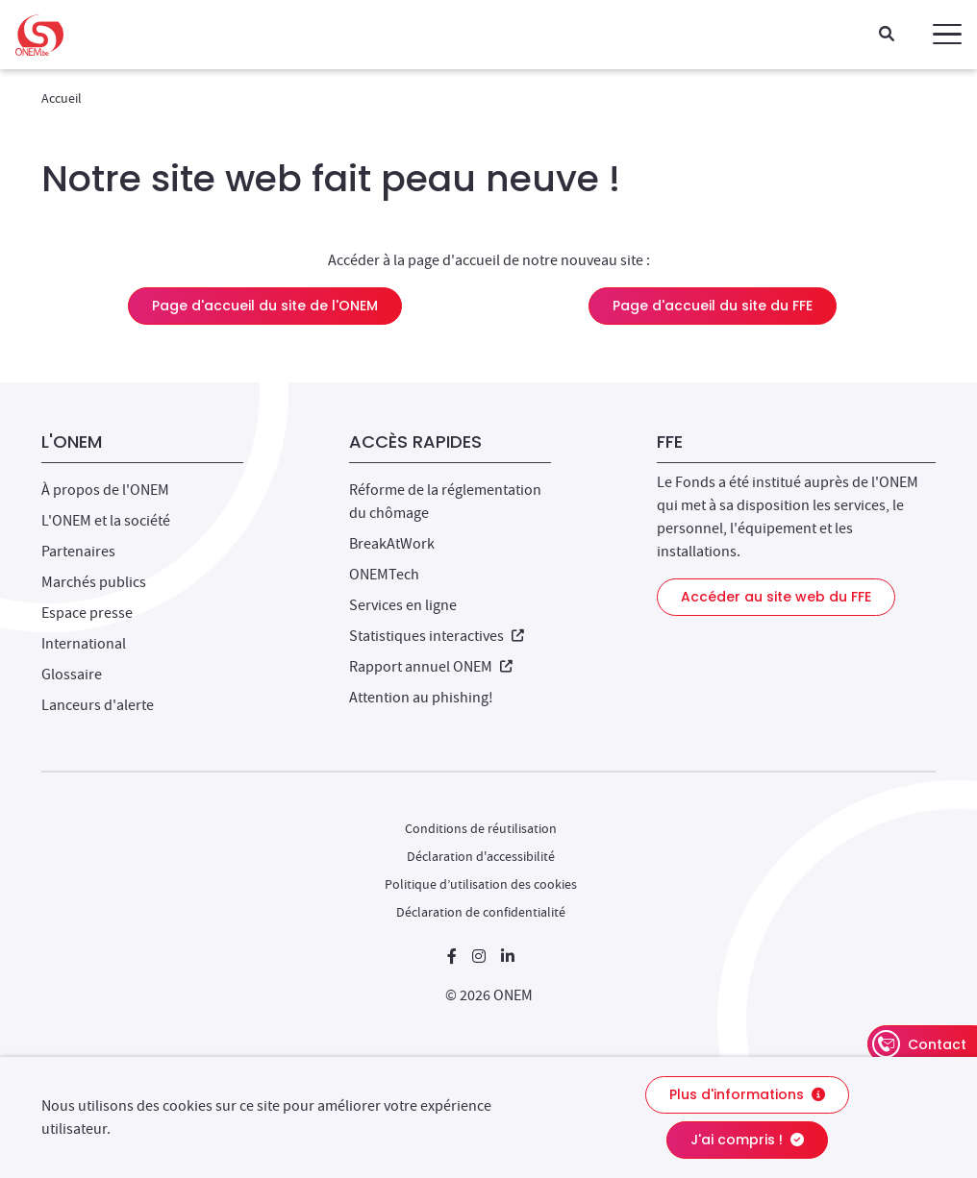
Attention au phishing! (421, 697)
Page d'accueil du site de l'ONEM (265, 305)
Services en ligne (403, 605)
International (83, 643)
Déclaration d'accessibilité (481, 856)
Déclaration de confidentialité (480, 911)
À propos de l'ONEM (105, 490)
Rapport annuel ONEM (431, 666)
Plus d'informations (747, 1094)
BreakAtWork (392, 543)
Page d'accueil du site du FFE (713, 305)
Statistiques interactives (436, 636)
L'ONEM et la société (105, 520)
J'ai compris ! (747, 1139)
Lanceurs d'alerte (97, 705)
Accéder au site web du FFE (776, 596)
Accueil (61, 98)
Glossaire (71, 674)
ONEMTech (384, 574)
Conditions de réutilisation (481, 828)
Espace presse (87, 613)
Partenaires (78, 551)
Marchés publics (93, 582)
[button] (947, 34)
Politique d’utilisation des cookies (481, 884)
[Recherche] (886, 35)
